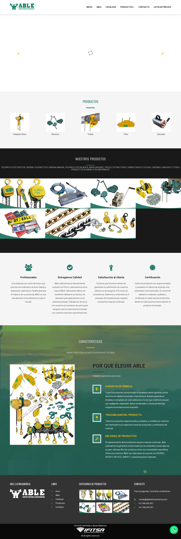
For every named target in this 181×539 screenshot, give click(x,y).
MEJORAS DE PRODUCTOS (121, 436)
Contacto (143, 7)
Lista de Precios (162, 7)
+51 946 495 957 (143, 503)
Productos (58, 503)
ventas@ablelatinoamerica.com (150, 499)
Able (99, 7)
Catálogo (111, 7)
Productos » (127, 7)
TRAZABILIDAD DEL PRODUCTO (123, 414)
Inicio (89, 7)
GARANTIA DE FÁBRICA (118, 386)
